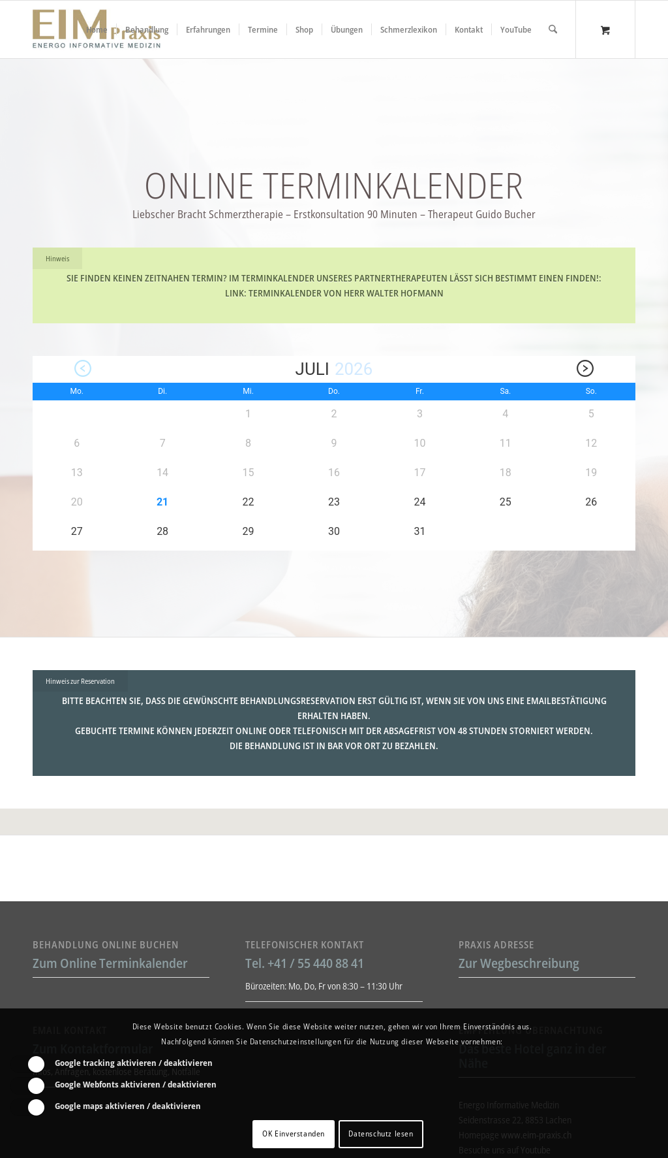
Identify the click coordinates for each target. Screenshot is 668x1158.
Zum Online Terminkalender (110, 963)
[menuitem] (97, 29)
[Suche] (553, 29)
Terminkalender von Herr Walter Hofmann (346, 293)
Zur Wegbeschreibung (519, 963)
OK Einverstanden (293, 1133)
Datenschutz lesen (380, 1133)
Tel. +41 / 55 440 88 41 (304, 963)
